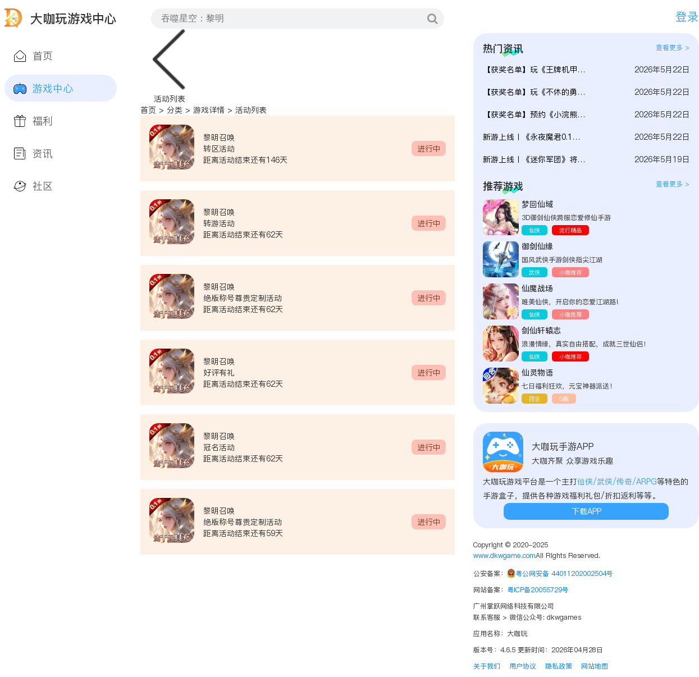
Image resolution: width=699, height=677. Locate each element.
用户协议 (522, 666)
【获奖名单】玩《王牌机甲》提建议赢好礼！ (534, 69)
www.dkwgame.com (504, 555)
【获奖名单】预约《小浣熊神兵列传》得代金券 (534, 114)
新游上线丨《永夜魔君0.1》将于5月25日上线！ (534, 137)
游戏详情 (209, 110)
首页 (148, 110)
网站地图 (594, 666)
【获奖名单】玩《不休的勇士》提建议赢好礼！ (534, 92)
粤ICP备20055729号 (538, 589)
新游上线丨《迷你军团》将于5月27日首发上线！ (534, 159)
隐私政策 (558, 666)
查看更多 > (672, 47)
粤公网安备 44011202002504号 (564, 573)
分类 (174, 110)
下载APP (586, 511)
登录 (687, 16)
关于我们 (486, 666)
